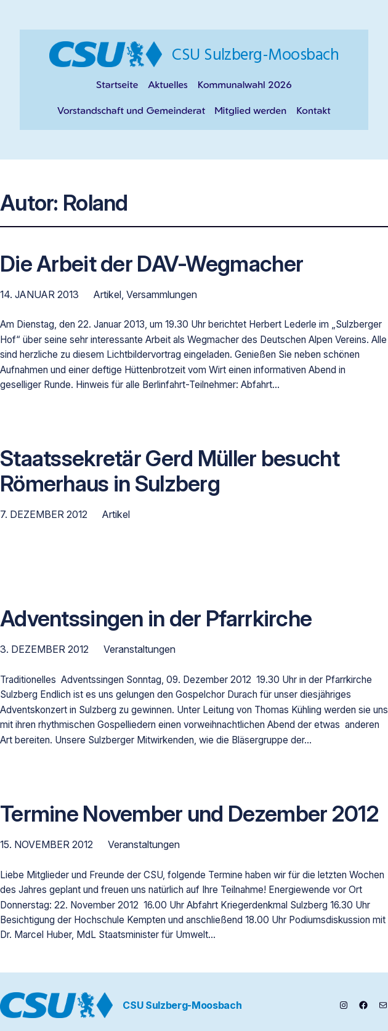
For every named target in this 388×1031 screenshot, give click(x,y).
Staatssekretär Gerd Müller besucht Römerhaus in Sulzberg (169, 472)
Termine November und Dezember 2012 (189, 814)
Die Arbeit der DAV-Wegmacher (151, 264)
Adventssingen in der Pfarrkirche (156, 619)
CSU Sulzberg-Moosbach (255, 54)
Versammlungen (161, 294)
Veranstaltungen (139, 649)
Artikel (107, 294)
